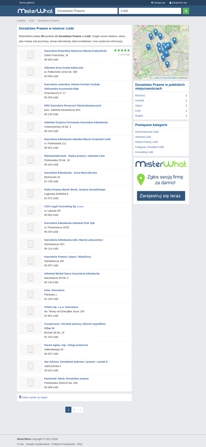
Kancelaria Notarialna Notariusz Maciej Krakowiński (75, 50)
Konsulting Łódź (144, 152)
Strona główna (26, 2)
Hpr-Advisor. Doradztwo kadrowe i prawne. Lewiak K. (76, 360)
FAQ (79, 442)
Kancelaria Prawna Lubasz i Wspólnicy (67, 255)
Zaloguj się (158, 2)
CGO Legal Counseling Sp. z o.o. (64, 205)
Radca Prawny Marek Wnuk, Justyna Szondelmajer (74, 189)
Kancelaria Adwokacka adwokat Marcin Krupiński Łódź (77, 138)
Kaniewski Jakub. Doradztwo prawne (66, 377)
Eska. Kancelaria (54, 289)
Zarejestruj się (178, 2)
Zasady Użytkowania (37, 442)
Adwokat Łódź (143, 136)
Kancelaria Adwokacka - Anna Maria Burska (70, 172)
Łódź (32, 20)
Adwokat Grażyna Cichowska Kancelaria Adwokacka (76, 122)
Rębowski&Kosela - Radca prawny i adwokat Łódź (74, 155)
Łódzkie (21, 20)
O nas (20, 442)
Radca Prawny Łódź (146, 141)
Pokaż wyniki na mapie (33, 395)
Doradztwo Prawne (48, 20)
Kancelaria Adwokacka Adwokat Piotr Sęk (69, 222)
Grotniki (139, 100)
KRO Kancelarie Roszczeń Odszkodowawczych (72, 105)
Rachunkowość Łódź (147, 131)
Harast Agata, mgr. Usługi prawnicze (66, 343)
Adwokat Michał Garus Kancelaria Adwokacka (71, 272)
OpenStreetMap (170, 78)
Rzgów (139, 115)
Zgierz (138, 105)
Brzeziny (140, 95)
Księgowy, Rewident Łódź (149, 147)
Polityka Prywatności (63, 442)
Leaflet (156, 78)
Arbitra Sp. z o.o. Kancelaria (61, 306)
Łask (138, 110)
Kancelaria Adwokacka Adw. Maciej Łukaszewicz (73, 239)
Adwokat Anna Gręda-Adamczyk (63, 67)
